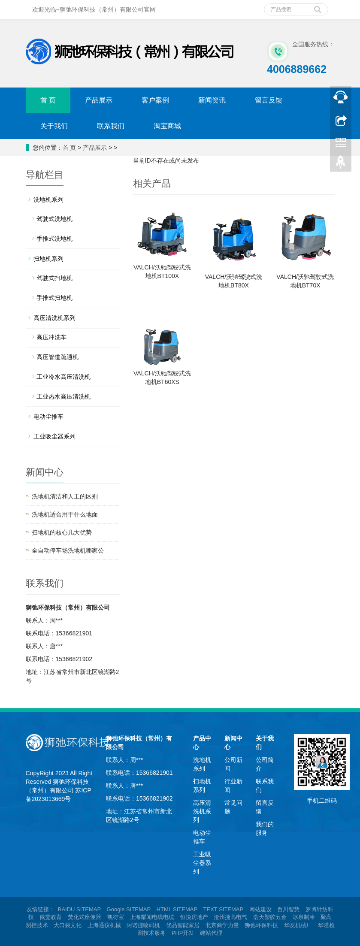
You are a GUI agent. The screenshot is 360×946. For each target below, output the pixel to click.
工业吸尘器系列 (54, 436)
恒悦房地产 (194, 917)
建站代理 (211, 933)
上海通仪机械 (104, 925)
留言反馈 (268, 100)
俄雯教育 (50, 917)
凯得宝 (115, 917)
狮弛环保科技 (261, 925)
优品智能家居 (183, 925)
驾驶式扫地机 (54, 278)
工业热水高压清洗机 (63, 396)
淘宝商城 (167, 126)
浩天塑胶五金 (270, 917)
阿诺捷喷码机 (143, 925)
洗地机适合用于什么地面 (65, 514)
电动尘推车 (48, 416)
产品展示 (98, 100)
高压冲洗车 (51, 337)
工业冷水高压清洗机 (63, 376)
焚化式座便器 (84, 917)
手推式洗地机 (54, 238)
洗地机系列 (48, 199)
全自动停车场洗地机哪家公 (68, 550)
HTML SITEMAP (177, 909)
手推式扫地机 (54, 297)
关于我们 (54, 126)
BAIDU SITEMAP (79, 909)
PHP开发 (183, 933)
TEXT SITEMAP (223, 909)
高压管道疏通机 (57, 357)
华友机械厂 (298, 925)
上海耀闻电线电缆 (152, 917)
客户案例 (155, 100)
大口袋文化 (68, 925)
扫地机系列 (48, 258)
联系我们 (110, 126)
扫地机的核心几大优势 (62, 532)
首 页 (48, 100)
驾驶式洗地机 (54, 218)
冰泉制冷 (304, 917)
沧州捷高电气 (230, 917)
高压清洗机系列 (54, 317)
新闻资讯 (212, 100)
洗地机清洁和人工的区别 (65, 496)
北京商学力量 (222, 925)
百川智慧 (288, 909)
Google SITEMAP (129, 909)
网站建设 (260, 909)
